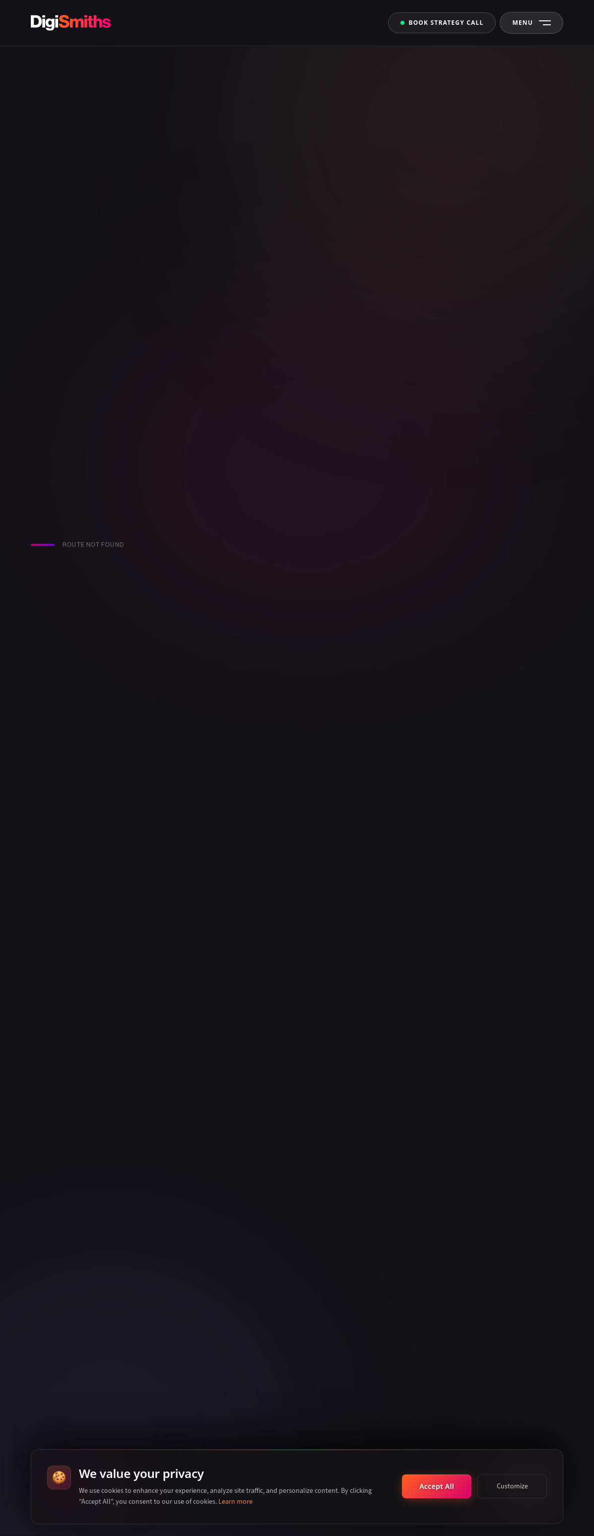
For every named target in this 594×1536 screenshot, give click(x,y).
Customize (512, 1486)
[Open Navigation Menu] (531, 23)
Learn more (235, 1501)
